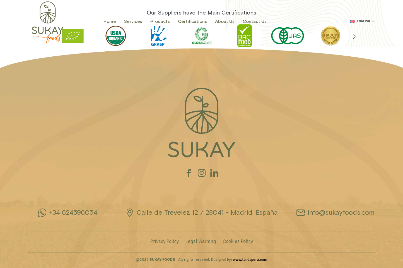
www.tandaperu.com (250, 259)
